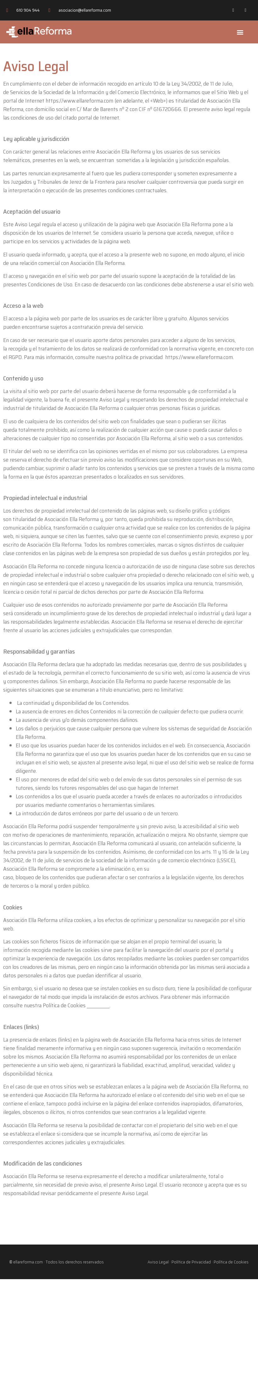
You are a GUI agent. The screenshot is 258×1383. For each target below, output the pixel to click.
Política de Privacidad (191, 1261)
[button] (240, 32)
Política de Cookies (231, 1261)
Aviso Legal (158, 1261)
